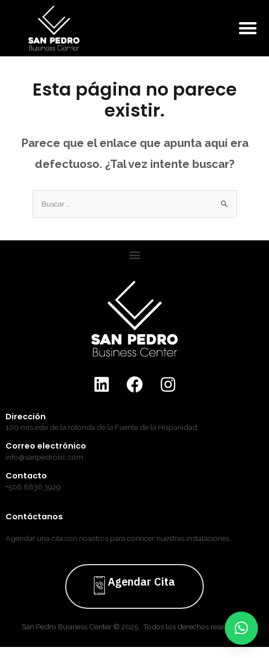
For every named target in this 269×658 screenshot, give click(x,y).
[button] (248, 28)
